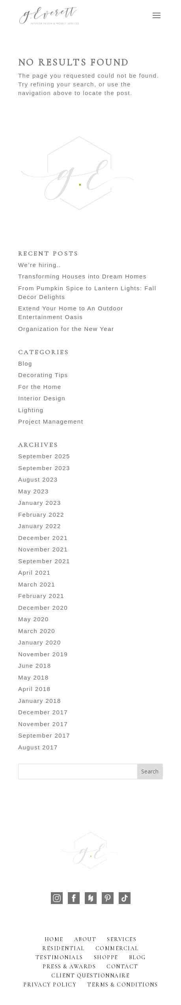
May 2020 (33, 619)
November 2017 (43, 724)
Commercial (117, 948)
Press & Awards (69, 966)
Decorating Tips (43, 375)
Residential (63, 948)
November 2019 (43, 654)
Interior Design (41, 398)
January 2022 (39, 526)
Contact (122, 966)
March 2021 (36, 584)
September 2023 (44, 468)
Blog (25, 363)
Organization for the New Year (66, 328)
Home (54, 939)
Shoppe (106, 957)
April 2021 (34, 572)
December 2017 (43, 712)
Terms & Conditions (122, 984)
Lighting (31, 410)
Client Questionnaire (90, 975)
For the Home (40, 386)
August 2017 (38, 747)
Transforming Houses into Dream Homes (82, 276)
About (85, 939)
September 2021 (44, 561)
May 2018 (33, 677)
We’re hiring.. (39, 265)
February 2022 (41, 514)
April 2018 (34, 689)
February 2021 (41, 595)
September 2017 (44, 735)
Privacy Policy (50, 984)
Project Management (50, 421)
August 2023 (38, 479)
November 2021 (43, 549)
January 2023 (39, 502)
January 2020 (39, 642)
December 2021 (43, 537)
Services (121, 939)
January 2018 (39, 700)
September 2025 (44, 456)
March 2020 (36, 631)
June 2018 (34, 665)
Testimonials (59, 957)
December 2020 (43, 607)
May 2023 (33, 491)
